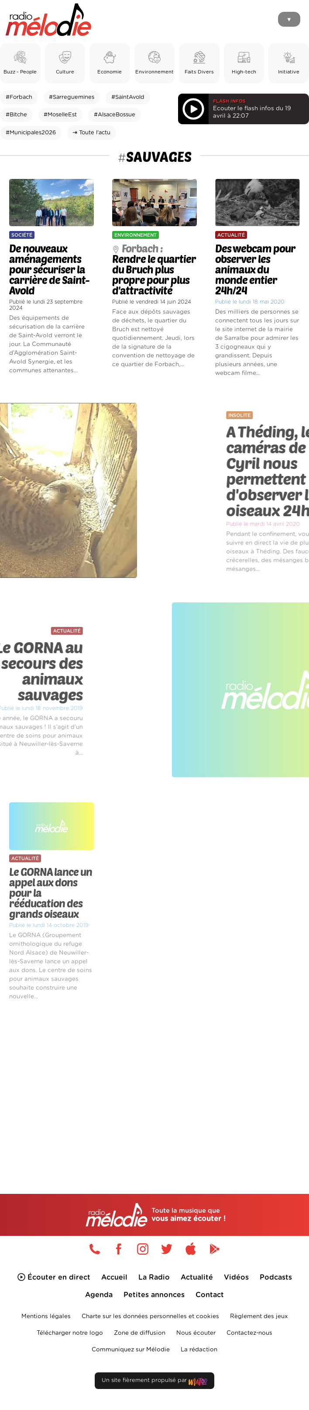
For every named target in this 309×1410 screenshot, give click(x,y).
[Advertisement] (154, 1082)
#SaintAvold (127, 97)
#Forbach (19, 97)
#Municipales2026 (31, 133)
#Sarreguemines (71, 97)
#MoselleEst (60, 115)
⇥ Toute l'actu (91, 133)
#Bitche (16, 115)
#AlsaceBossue (114, 115)
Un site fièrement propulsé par (154, 1382)
